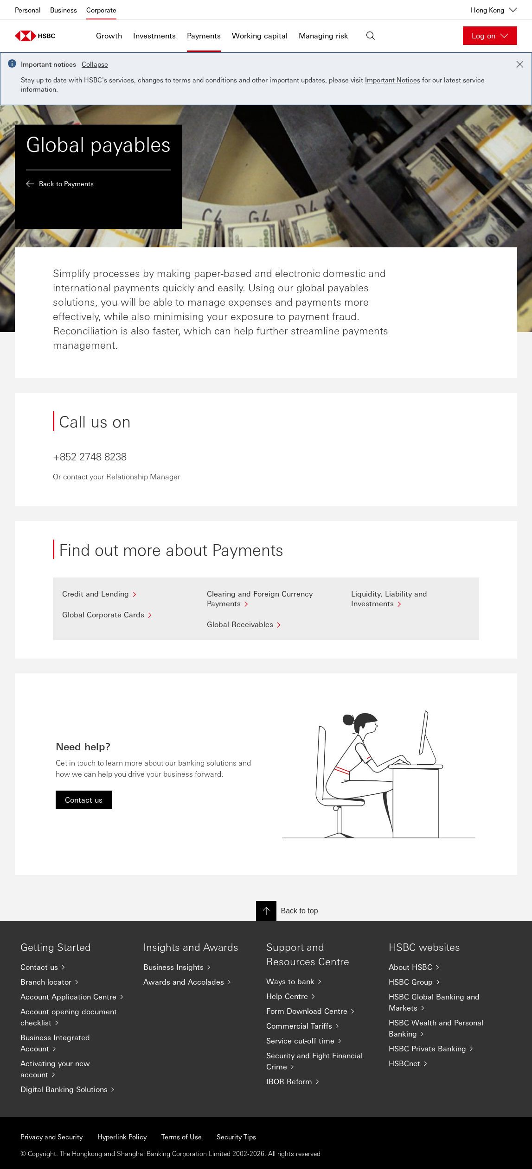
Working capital (260, 35)
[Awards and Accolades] (197, 981)
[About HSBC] (443, 967)
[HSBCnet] (443, 1063)
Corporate (101, 10)
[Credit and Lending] (121, 593)
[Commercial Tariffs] (320, 1025)
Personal (28, 10)
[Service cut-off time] (320, 1040)
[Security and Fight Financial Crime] (320, 1061)
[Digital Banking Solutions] (74, 1089)
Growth (109, 35)
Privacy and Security (51, 1136)
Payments (204, 35)
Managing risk (323, 35)
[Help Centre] (320, 996)
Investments (154, 35)
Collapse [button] (95, 64)
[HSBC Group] (443, 981)
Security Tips (236, 1136)
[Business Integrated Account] (74, 1043)
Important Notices (392, 79)
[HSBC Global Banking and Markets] (443, 1002)
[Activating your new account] (74, 1069)
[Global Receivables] (266, 624)
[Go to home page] (38, 36)
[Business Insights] (197, 967)
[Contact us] (74, 967)
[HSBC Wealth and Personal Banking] (443, 1028)
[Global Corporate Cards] (121, 614)
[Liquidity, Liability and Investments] (410, 598)
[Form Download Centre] (320, 1011)
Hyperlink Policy (122, 1136)
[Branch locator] (74, 981)
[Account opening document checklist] (74, 1017)
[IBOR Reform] (320, 1081)
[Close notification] (520, 64)
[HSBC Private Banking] (443, 1048)
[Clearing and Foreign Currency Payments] (266, 598)
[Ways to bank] (320, 981)
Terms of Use (181, 1136)
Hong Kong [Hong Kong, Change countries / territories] (494, 10)
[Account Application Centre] (74, 996)
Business (63, 10)
